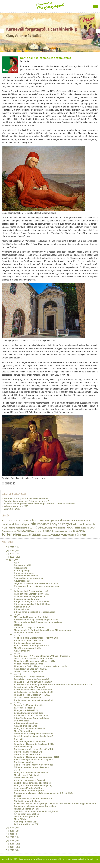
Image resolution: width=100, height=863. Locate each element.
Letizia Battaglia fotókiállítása (28, 713)
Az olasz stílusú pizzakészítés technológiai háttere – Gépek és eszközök (39, 504)
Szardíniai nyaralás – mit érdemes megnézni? (26, 501)
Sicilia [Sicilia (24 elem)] (20, 531)
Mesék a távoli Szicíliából (26, 775)
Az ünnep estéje (22, 570)
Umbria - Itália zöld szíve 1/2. (28, 754)
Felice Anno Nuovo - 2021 (26, 824)
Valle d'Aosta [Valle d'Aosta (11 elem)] (46, 535)
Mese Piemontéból (23, 731)
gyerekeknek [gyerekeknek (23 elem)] (8, 524)
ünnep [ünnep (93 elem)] (81, 534)
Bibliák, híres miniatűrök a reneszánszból (34, 612)
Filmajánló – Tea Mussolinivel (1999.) (32, 695)
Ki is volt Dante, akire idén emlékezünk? (34, 798)
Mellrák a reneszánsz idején (27, 648)
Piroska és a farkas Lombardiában (31, 715)
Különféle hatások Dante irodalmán (31, 718)
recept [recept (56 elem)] (91, 527)
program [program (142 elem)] (73, 527)
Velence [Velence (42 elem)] (56, 534)
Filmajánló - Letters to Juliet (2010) (31, 772)
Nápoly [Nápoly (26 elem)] (51, 528)
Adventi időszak (22, 581)
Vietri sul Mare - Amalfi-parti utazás (31, 646)
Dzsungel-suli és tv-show (26, 599)
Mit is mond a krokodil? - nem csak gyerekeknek (38, 622)
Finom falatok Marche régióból (29, 791)
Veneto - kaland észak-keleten (28, 664)
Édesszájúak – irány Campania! (29, 677)
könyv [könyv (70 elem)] (66, 524)
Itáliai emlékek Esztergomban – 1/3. (31, 596)
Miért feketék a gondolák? (27, 816)
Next (98, 31)
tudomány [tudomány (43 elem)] (79, 531)
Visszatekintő (20, 568)
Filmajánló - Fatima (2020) (27, 633)
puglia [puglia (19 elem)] (83, 528)
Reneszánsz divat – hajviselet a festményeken (37, 586)
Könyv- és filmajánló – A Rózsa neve (32, 601)
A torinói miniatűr (22, 607)
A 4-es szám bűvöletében (26, 814)
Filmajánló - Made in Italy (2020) (29, 728)
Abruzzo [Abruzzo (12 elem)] (5, 521)
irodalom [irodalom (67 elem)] (43, 524)
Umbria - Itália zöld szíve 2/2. (28, 752)
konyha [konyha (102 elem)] (55, 524)
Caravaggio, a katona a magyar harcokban (35, 806)
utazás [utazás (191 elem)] (35, 534)
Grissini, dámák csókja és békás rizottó (33, 736)
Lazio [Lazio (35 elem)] (74, 524)
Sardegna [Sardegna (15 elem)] (12, 531)
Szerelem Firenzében (24, 708)
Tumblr (8, 483)
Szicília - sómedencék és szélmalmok (32, 783)
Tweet (6, 483)
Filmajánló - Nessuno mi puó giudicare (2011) (36, 757)
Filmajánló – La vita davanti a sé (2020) (33, 682)
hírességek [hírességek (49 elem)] (22, 524)
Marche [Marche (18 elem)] (5, 528)
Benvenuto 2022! (22, 565)
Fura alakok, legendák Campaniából (31, 679)
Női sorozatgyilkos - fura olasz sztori (32, 767)
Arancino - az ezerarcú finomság (30, 780)
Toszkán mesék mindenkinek (28, 697)
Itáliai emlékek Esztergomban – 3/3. (31, 591)
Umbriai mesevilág (23, 747)
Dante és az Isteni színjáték (27, 643)
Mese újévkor (20, 819)
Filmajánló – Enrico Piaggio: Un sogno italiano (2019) (40, 666)
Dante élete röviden (23, 778)
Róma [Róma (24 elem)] (5, 531)
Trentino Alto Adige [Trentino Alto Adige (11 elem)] (60, 531)
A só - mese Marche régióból (28, 788)
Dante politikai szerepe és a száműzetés (45, 58)
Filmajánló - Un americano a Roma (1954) (34, 661)
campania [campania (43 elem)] (28, 520)
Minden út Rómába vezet (26, 809)
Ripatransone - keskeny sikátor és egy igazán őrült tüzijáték (43, 793)
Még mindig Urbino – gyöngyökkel (31, 617)
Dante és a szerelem (24, 762)
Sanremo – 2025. (12, 509)
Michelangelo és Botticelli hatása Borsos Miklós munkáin (42, 630)
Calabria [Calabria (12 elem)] (19, 521)
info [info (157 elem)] (33, 524)
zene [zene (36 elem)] (73, 534)
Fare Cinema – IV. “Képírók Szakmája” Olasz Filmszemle (42, 656)
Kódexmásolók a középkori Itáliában (32, 604)
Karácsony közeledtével (26, 576)
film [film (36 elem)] (57, 520)
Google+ (11, 483)
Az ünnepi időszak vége (26, 822)
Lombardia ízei (21, 721)
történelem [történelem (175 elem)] (11, 534)
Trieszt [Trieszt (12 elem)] (70, 531)
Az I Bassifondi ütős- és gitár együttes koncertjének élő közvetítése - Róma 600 (53, 684)
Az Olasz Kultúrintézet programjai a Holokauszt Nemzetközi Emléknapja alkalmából (55, 804)
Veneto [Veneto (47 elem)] (65, 534)
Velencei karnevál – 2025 (16, 506)
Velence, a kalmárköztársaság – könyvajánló (36, 638)
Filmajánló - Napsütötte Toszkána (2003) (34, 744)
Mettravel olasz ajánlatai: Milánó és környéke (26, 498)
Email (3, 483)
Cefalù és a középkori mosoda (29, 627)
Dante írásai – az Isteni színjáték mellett (33, 700)
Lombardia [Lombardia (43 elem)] (89, 524)
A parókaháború (22, 651)
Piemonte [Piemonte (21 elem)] (60, 528)
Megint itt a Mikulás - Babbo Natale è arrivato (36, 583)
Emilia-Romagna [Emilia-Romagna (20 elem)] (46, 521)
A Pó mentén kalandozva (26, 723)
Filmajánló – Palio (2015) (26, 710)
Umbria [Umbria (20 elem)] (25, 535)
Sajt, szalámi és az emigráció (28, 578)
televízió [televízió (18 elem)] (37, 531)
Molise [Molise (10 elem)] (29, 528)
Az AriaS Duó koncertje (25, 726)
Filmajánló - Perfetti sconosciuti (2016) (33, 785)
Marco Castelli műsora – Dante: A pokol (33, 658)
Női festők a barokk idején (27, 801)
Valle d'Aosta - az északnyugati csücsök (34, 692)
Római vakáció (21, 609)
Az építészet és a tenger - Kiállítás (31, 669)
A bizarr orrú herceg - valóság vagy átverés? (36, 620)
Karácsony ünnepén (24, 573)
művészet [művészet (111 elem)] (40, 527)
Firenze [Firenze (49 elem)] (64, 520)
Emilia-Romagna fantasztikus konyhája (33, 759)
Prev (2, 31)
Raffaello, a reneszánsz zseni (28, 640)
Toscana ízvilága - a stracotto (28, 705)
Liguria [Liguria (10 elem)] (80, 524)
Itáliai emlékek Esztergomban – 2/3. (31, 594)
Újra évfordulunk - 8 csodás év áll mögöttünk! (36, 811)
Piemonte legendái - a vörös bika (30, 741)
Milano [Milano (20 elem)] (12, 528)
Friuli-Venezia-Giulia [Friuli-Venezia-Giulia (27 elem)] (79, 520)
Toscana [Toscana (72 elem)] (47, 531)
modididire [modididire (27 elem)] (21, 528)
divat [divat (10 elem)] (36, 521)
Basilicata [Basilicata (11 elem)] (12, 521)
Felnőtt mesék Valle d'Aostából (29, 687)
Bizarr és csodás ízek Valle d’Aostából (33, 690)
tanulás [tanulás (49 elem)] (28, 530)
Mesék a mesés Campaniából (28, 671)
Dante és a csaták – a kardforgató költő (33, 749)
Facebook (14, 483)
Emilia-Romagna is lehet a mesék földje (33, 765)
